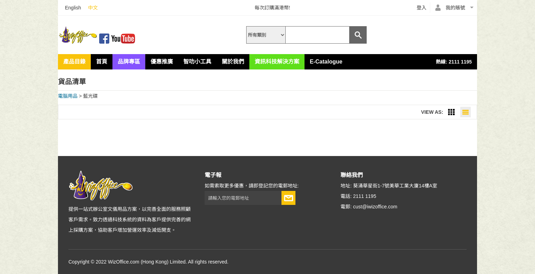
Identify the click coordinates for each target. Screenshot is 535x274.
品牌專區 (129, 62)
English (73, 7)
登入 (421, 7)
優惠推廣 (162, 62)
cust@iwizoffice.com (375, 206)
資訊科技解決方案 (277, 62)
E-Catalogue (326, 62)
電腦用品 (68, 96)
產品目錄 (74, 62)
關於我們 (233, 62)
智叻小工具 (197, 62)
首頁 (101, 62)
